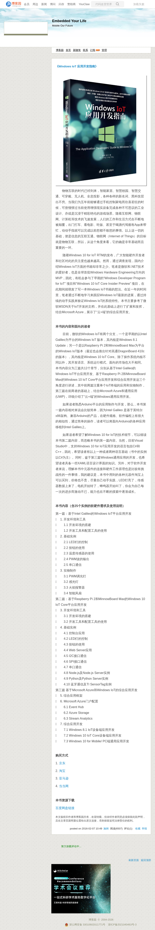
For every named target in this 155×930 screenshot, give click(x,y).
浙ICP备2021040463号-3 (122, 924)
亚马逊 (64, 778)
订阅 (92, 50)
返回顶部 (146, 860)
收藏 (137, 828)
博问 (52, 4)
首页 (68, 50)
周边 (35, 4)
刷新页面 (134, 860)
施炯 (106, 828)
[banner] (12, 4)
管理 (104, 50)
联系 (85, 50)
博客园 (60, 50)
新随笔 (77, 50)
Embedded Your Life (69, 21)
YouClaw (84, 4)
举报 (144, 828)
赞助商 (71, 4)
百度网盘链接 (64, 808)
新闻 (44, 4)
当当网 (64, 786)
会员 (26, 4)
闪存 (61, 4)
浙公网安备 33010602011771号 (85, 924)
